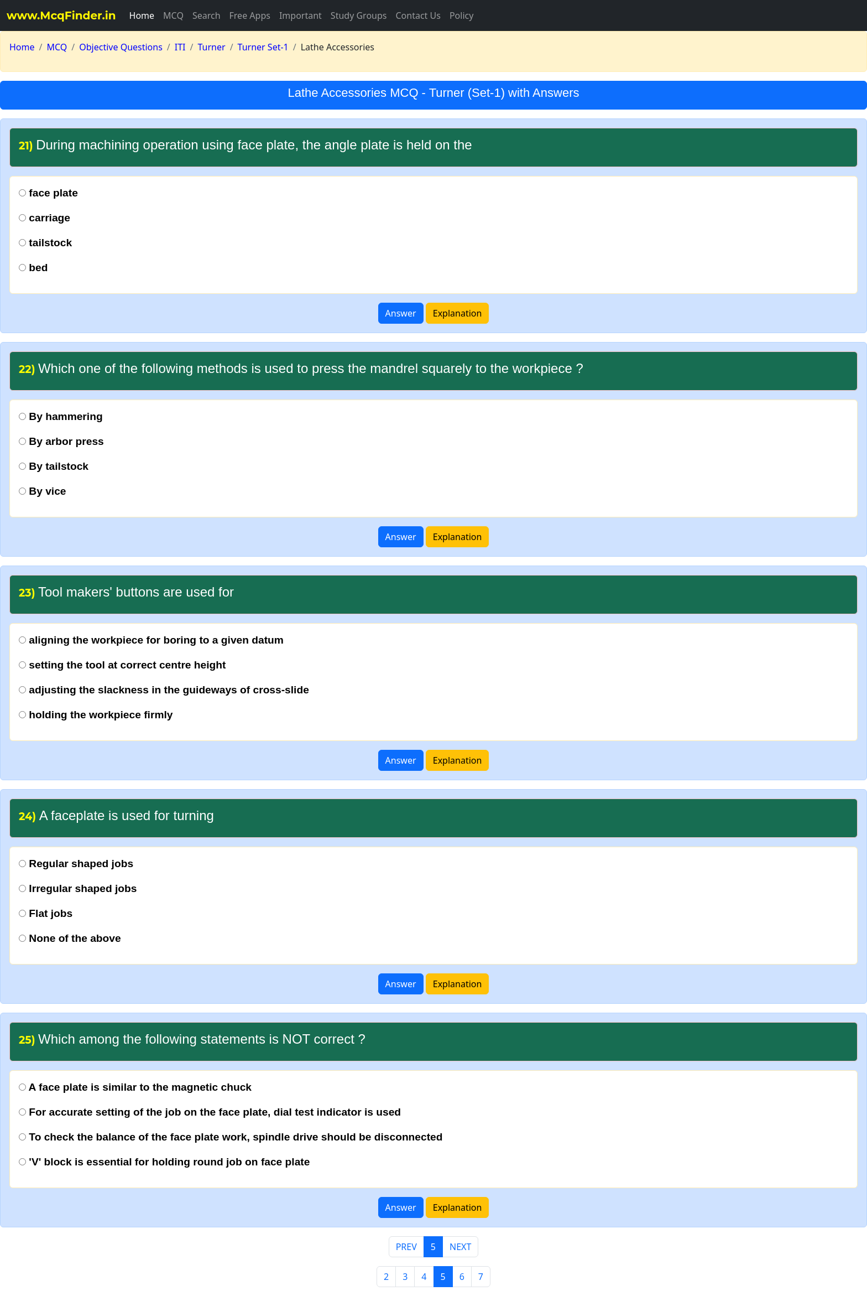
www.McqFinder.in (61, 15)
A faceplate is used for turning (116, 815)
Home (142, 15)
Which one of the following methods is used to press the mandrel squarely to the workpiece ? (301, 368)
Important (300, 15)
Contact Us (417, 15)
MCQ (173, 15)
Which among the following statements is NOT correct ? (192, 1038)
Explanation (457, 313)
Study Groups (359, 15)
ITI (180, 47)
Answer (400, 313)
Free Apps (249, 15)
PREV (406, 1247)
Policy (461, 15)
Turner (212, 47)
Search (206, 15)
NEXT (460, 1247)
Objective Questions (121, 47)
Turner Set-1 (263, 47)
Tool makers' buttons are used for (126, 591)
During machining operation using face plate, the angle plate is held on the (245, 144)
